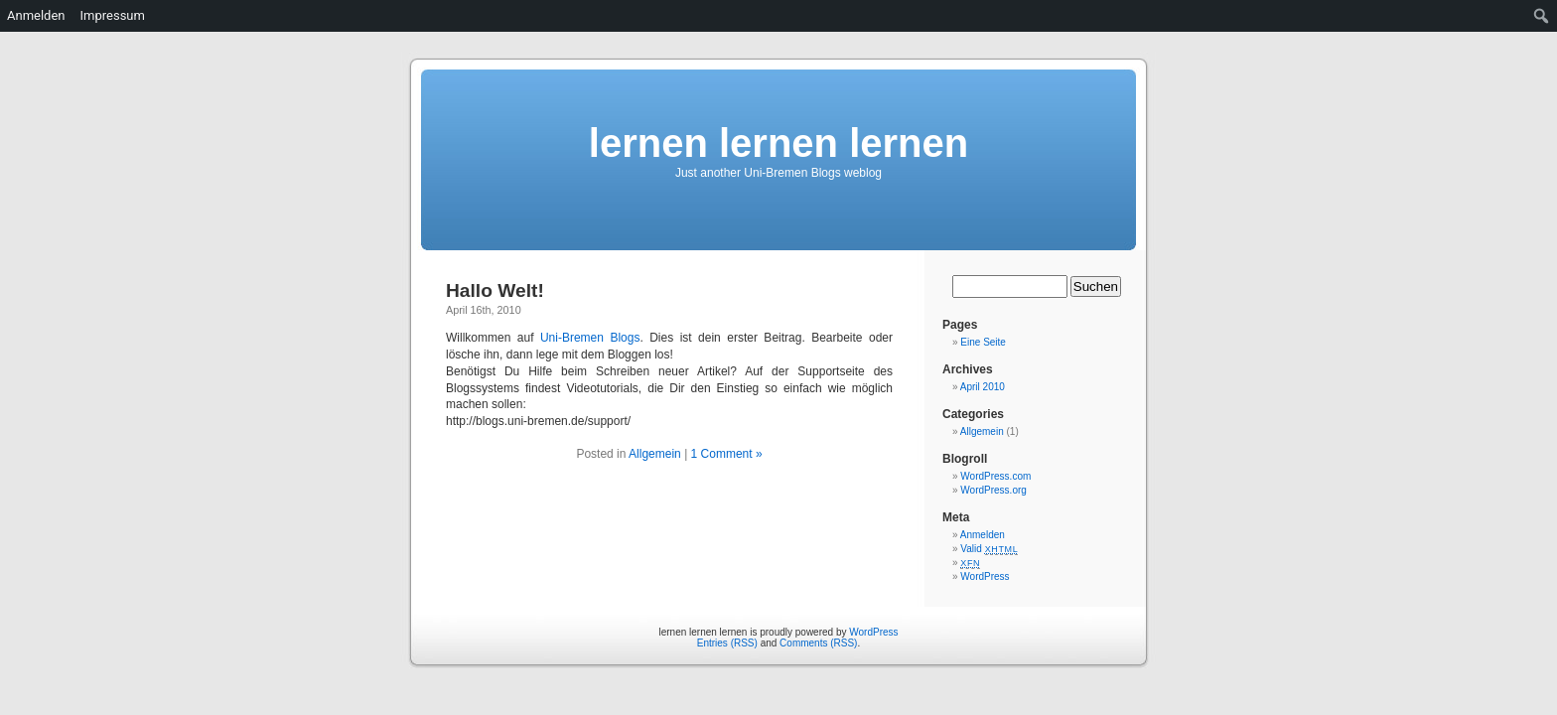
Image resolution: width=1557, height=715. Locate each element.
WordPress (984, 576)
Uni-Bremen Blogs (590, 338)
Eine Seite (983, 342)
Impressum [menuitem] (112, 15)
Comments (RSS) (818, 643)
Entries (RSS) (727, 643)
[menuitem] (1541, 16)
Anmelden (982, 534)
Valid (989, 548)
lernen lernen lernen (778, 143)
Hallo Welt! (495, 290)
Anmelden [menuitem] (36, 15)
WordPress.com (995, 476)
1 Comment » (727, 454)
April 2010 (982, 386)
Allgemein (655, 454)
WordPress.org (993, 490)
